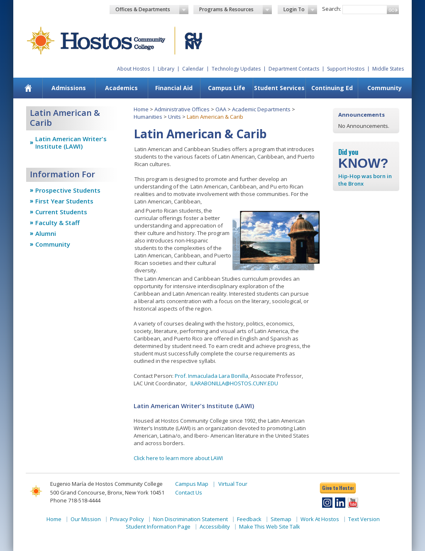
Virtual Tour (232, 483)
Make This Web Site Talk (269, 526)
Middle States (388, 68)
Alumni (45, 233)
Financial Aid (174, 88)
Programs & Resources (235, 9)
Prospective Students (67, 190)
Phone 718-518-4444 (75, 500)
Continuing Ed (332, 88)
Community (384, 88)
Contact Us (188, 492)
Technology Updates (236, 68)
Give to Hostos (338, 487)
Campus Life (226, 88)
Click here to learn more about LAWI (178, 458)
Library (166, 68)
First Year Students (64, 201)
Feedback (249, 519)
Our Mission (86, 519)
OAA (220, 109)
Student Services (279, 88)
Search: (331, 8)
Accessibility (215, 526)
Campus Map (191, 483)
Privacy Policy (127, 519)
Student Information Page (158, 526)
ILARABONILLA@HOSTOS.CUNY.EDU (234, 383)
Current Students (61, 212)
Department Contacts (294, 68)
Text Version (364, 519)
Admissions (68, 88)
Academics (121, 88)
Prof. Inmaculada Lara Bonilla (211, 376)
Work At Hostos (319, 519)
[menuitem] (28, 88)
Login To (300, 9)
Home (141, 109)
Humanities (148, 116)
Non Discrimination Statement (190, 519)
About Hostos (133, 68)
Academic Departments (261, 109)
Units (174, 116)
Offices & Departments (151, 9)
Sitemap (281, 519)
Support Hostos (345, 68)
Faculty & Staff (57, 222)
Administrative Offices (182, 109)
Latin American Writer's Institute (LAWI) (71, 142)
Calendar (193, 68)
